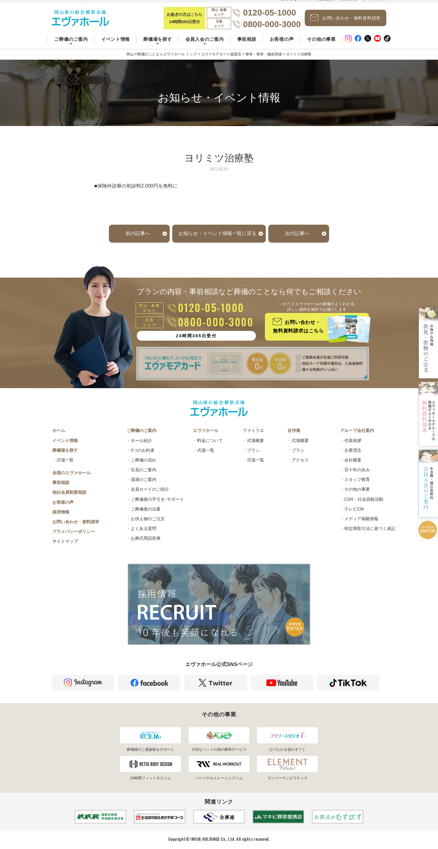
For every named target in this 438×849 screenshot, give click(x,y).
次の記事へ (297, 233)
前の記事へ (138, 233)
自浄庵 (293, 430)
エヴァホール (205, 430)
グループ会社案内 (357, 430)
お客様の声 (282, 39)
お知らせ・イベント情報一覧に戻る (217, 233)
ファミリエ (253, 430)
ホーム (58, 430)
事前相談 (246, 39)
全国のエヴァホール (71, 472)
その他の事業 (321, 39)
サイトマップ (65, 541)
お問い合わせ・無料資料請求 (345, 18)
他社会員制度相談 (69, 492)
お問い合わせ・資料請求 (75, 521)
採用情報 (60, 512)
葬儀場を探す (65, 450)
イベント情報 (115, 39)
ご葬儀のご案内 (141, 430)
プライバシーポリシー (73, 531)
